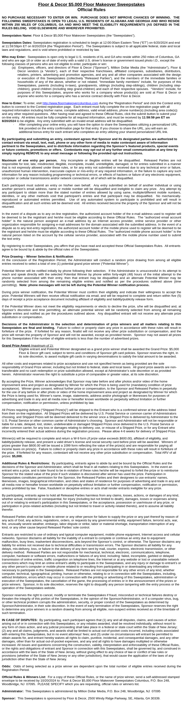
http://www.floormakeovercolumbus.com (70, 103)
